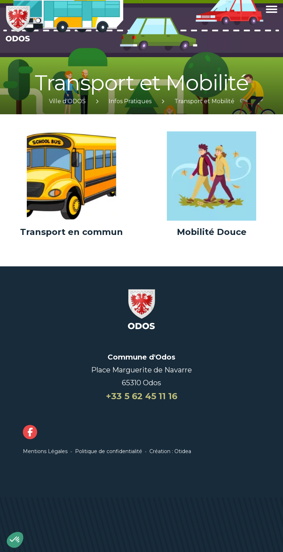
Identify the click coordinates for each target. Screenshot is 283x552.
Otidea (182, 451)
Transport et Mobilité (204, 101)
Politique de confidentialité (108, 451)
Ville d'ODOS (67, 101)
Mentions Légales (45, 451)
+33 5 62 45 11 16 (141, 396)
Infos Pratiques (130, 101)
